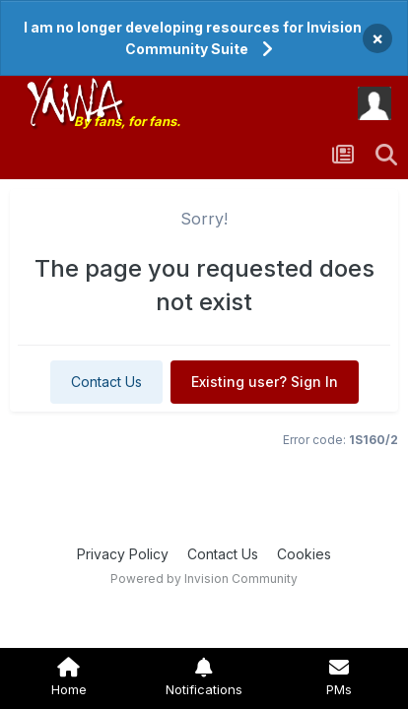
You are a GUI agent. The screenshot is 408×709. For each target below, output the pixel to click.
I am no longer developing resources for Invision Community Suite (193, 38)
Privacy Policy (123, 554)
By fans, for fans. (127, 121)
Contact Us (106, 381)
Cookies (304, 554)
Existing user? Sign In (264, 381)
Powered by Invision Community (204, 578)
